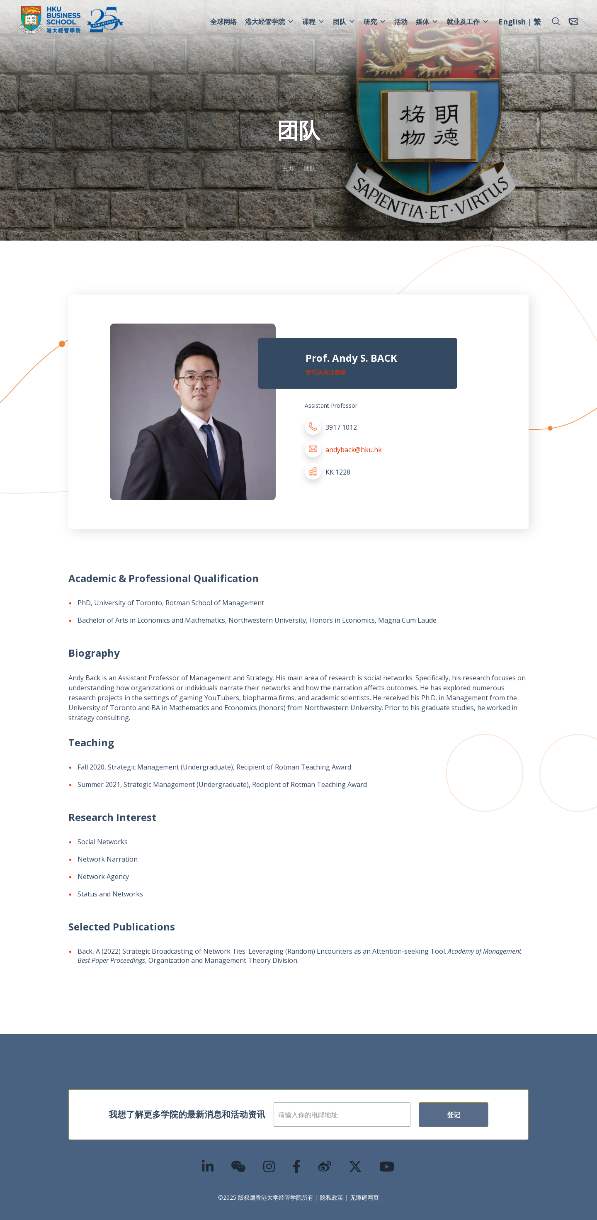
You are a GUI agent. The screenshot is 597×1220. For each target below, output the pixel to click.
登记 (453, 1114)
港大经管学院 (269, 22)
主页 (288, 168)
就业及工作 (468, 22)
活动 (401, 21)
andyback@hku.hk (353, 449)
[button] (556, 22)
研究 (375, 22)
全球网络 (223, 21)
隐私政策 (331, 1197)
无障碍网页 (364, 1197)
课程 (313, 22)
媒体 (427, 22)
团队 (344, 22)
